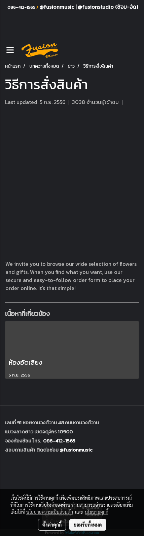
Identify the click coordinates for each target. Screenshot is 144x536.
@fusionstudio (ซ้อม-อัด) (108, 7)
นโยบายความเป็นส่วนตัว (49, 512)
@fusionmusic (57, 7)
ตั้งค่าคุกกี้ (52, 525)
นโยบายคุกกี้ (96, 512)
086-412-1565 (59, 440)
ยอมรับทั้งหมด (88, 525)
